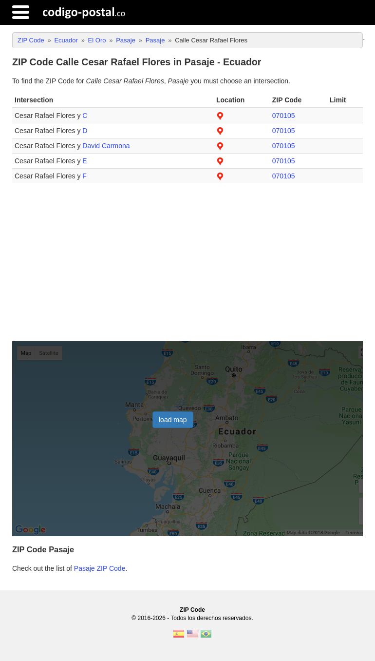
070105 (283, 115)
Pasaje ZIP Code (100, 568)
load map (173, 420)
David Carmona (106, 146)
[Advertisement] (187, 266)
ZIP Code (192, 609)
